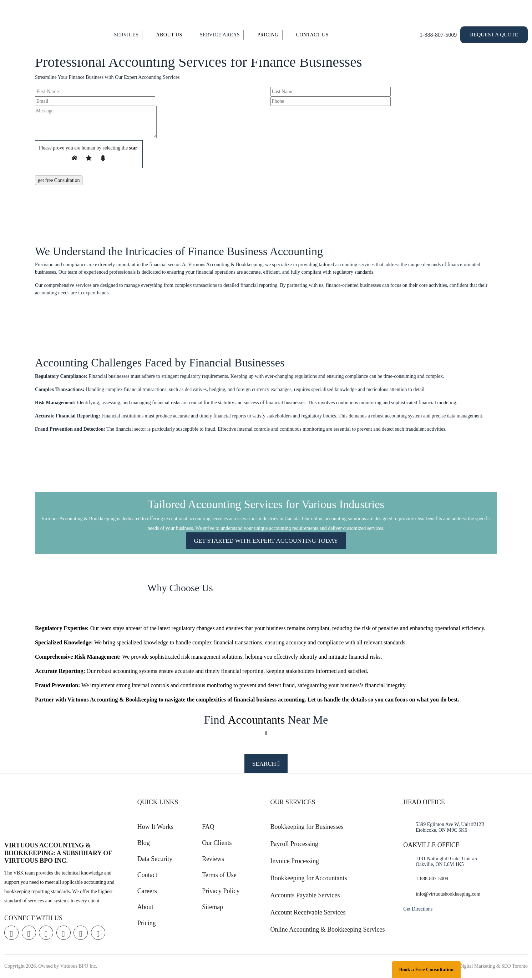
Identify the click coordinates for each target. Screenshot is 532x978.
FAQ (208, 826)
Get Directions (417, 909)
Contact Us (312, 34)
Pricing (268, 34)
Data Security (154, 858)
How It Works (155, 826)
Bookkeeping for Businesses (307, 826)
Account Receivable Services (308, 912)
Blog (143, 842)
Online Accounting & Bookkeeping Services (327, 929)
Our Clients (217, 842)
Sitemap (212, 907)
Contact (147, 874)
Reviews (213, 858)
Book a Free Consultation (426, 969)
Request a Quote (494, 34)
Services (126, 34)
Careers (147, 891)
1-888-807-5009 (438, 35)
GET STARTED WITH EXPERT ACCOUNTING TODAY (266, 540)
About (145, 907)
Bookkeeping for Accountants (308, 878)
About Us (169, 34)
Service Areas (220, 34)
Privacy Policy (221, 891)
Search (266, 763)
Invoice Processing (294, 861)
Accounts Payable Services (305, 895)
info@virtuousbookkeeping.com (448, 894)
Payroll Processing (294, 843)
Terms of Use (219, 874)
